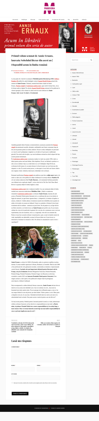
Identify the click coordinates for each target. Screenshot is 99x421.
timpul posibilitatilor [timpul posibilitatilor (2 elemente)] (78, 256)
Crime (74, 98)
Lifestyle (84, 19)
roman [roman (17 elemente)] (87, 252)
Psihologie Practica (77, 165)
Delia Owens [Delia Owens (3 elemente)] (85, 214)
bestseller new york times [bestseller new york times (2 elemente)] (79, 198)
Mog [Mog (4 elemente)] (79, 240)
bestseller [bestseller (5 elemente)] (87, 195)
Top (69, 19)
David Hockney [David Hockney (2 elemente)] (75, 214)
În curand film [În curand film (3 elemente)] (75, 261)
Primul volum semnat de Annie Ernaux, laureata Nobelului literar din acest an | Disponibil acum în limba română (35, 64)
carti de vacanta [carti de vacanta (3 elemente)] (76, 205)
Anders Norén (60, 417)
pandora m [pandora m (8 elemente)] (83, 247)
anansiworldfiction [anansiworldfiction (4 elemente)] (77, 193)
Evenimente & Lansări (58, 19)
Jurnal (74, 128)
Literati (74, 139)
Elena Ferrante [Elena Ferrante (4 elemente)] (75, 219)
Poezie (74, 154)
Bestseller (76, 19)
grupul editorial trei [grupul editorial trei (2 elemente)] (77, 228)
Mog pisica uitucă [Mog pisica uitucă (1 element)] (76, 242)
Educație (32, 19)
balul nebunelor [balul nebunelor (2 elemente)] (76, 195)
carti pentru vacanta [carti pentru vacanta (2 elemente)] (77, 210)
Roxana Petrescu (18, 79)
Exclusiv (74, 113)
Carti (39, 81)
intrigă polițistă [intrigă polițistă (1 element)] (76, 231)
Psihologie (24, 19)
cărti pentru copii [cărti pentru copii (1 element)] (76, 212)
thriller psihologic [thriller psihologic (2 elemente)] (77, 254)
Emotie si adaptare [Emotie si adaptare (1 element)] (77, 221)
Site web (14, 383)
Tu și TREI (75, 176)
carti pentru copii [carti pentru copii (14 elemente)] (76, 207)
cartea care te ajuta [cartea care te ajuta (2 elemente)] (77, 200)
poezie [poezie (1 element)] (90, 247)
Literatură (15, 19)
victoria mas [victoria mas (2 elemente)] (75, 259)
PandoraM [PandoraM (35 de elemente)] (74, 247)
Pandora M (45, 81)
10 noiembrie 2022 (34, 79)
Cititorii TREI (76, 95)
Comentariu (15, 355)
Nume (13, 374)
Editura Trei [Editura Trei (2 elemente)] (88, 217)
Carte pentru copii (44, 19)
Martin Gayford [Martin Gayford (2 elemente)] (76, 238)
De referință (75, 102)
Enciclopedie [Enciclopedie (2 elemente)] (88, 221)
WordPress (45, 417)
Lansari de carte (76, 132)
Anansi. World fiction (22, 81)
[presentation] (23, 398)
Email (39, 374)
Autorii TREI (75, 76)
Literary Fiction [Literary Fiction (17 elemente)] (76, 235)
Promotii (74, 157)
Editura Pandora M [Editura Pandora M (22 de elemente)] (77, 217)
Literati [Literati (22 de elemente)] (85, 235)
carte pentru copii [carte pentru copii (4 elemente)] (77, 202)
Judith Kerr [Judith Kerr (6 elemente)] (74, 233)
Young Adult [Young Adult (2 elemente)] (85, 259)
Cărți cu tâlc (75, 91)
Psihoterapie (75, 169)
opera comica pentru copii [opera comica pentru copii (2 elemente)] (79, 245)
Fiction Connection (77, 120)
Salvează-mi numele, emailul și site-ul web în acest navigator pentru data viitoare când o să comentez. (35, 392)
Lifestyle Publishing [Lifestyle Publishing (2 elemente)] (86, 233)
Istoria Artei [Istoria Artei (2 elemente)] (87, 231)
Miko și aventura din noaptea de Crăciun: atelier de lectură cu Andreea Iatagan (48, 333)
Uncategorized (76, 180)
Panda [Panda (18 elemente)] (91, 245)
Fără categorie (76, 117)
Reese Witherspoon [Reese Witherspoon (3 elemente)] (77, 252)
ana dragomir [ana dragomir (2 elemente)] (75, 191)
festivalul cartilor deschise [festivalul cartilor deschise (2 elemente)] (80, 226)
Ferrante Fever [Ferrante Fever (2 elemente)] (75, 224)
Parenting (74, 150)
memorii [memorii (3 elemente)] (73, 240)
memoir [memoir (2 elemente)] (85, 238)
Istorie (74, 124)
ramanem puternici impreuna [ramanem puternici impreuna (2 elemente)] (80, 249)
